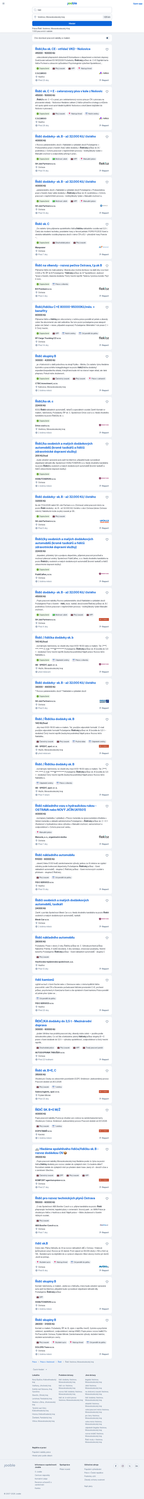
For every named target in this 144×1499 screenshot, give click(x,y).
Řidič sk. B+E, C (45, 1070)
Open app (137, 3)
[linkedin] (136, 1466)
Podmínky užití (90, 1476)
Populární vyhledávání (92, 1469)
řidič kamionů (44, 980)
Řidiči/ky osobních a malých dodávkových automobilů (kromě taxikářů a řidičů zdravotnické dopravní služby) (64, 543)
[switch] (108, 38)
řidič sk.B (41, 1243)
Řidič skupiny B (45, 356)
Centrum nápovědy (42, 1475)
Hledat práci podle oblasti (42, 1456)
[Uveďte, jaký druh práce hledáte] (72, 10)
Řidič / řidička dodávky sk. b (54, 637)
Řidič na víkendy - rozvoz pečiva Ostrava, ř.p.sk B (68, 265)
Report (104, 80)
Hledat (72, 23)
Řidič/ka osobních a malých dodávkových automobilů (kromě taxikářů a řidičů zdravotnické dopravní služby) (64, 447)
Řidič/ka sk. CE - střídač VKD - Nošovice (62, 49)
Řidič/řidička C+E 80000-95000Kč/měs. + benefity (65, 309)
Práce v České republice (93, 1473)
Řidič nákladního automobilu (55, 855)
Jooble (18, 1494)
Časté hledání (40, 1369)
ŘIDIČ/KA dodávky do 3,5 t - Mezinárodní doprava (63, 1023)
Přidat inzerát (65, 1469)
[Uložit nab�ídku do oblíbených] (107, 900)
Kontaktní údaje (41, 1479)
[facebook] (115, 1466)
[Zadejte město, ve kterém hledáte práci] (72, 17)
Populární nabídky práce (41, 1452)
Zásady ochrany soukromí (94, 1480)
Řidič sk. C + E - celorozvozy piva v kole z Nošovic (69, 91)
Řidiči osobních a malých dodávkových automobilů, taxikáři (62, 902)
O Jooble (38, 1472)
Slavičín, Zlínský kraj (40, 1395)
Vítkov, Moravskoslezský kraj (43, 1421)
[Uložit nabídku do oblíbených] (107, 49)
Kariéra (37, 1488)
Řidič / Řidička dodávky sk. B (54, 719)
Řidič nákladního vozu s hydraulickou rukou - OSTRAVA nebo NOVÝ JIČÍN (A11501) (65, 808)
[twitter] (129, 1466)
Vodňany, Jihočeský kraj (41, 1386)
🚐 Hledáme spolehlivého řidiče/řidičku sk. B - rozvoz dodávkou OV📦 (66, 1151)
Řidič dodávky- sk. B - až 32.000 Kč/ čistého (65, 136)
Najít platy (88, 1486)
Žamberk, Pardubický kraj (42, 1418)
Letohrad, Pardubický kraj (42, 1399)
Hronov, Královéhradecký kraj (43, 1414)
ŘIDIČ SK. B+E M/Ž (47, 1109)
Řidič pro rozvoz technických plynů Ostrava (65, 1198)
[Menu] (3, 3)
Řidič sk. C (42, 224)
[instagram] (122, 1466)
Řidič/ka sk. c (44, 401)
